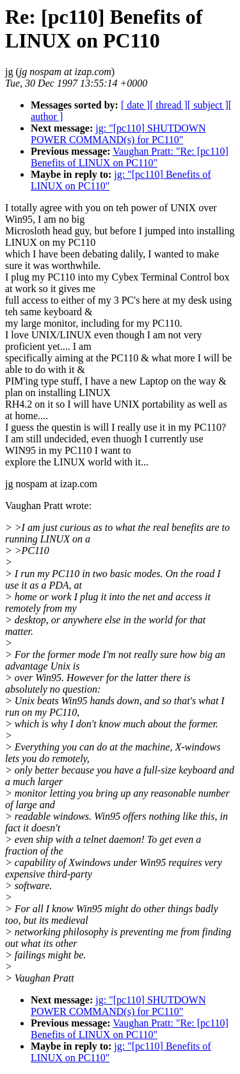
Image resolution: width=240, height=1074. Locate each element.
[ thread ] (169, 105)
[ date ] (135, 105)
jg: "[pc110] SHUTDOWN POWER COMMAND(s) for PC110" (118, 134)
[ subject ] (208, 105)
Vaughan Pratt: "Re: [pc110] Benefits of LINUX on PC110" (129, 157)
